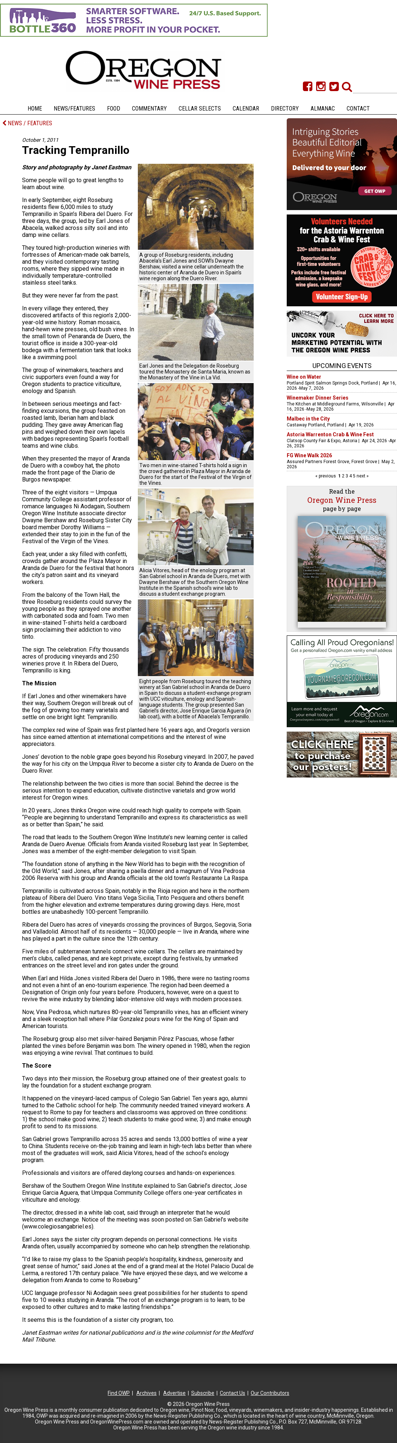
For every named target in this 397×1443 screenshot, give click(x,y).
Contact (358, 108)
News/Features (74, 108)
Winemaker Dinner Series (317, 398)
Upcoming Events (342, 365)
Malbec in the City (308, 419)
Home (35, 108)
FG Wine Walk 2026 (309, 455)
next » (362, 476)
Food (113, 108)
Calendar (246, 108)
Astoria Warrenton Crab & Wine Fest (330, 434)
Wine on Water (304, 377)
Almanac (323, 108)
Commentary (149, 108)
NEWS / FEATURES (27, 123)
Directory (285, 108)
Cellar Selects (200, 108)
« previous (326, 476)
